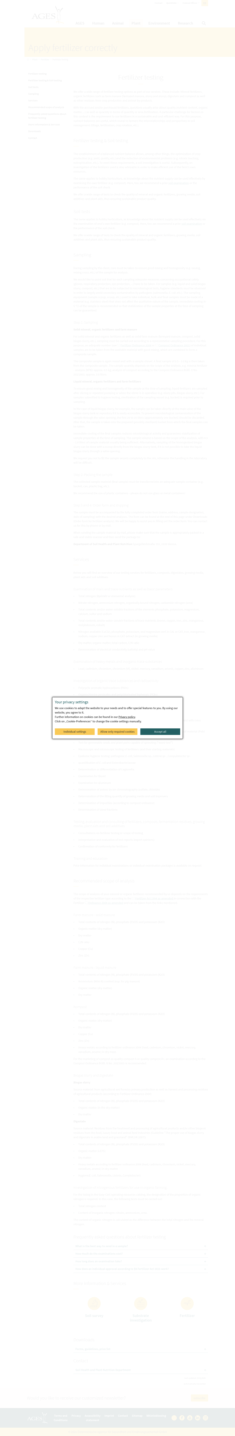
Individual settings (74, 731)
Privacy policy (126, 717)
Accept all (160, 731)
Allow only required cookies (117, 731)
